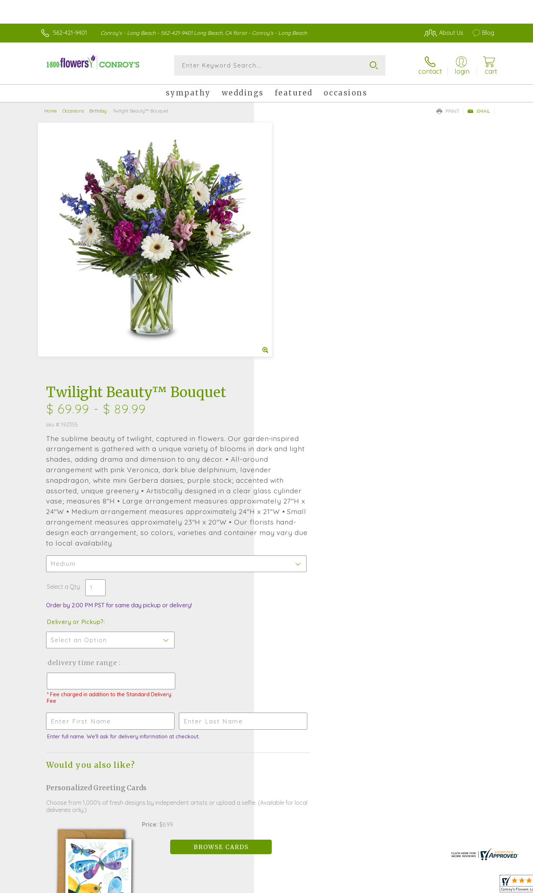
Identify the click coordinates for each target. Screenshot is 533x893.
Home (50, 111)
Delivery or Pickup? (295, 369)
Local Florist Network (430, 885)
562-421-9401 (70, 32)
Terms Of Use (335, 885)
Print (448, 111)
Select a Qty (283, 334)
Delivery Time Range (303, 410)
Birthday (98, 111)
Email (478, 111)
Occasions (73, 111)
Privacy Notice (378, 885)
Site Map (474, 885)
